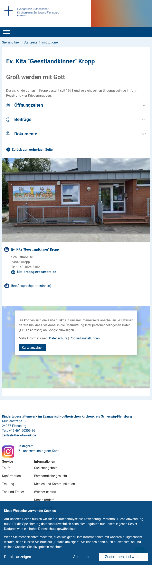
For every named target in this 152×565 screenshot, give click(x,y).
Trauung (8, 484)
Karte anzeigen (32, 347)
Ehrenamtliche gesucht (50, 476)
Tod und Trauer (13, 492)
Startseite (30, 42)
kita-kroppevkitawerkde (36, 272)
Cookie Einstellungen (85, 338)
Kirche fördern (44, 500)
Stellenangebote (45, 468)
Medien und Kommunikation (54, 484)
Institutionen (50, 42)
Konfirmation (11, 476)
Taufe (6, 468)
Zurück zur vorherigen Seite (32, 150)
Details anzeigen (17, 557)
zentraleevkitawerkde (19, 435)
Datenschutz (58, 338)
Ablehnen (81, 557)
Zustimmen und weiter (123, 557)
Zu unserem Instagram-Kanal (39, 451)
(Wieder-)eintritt (45, 492)
